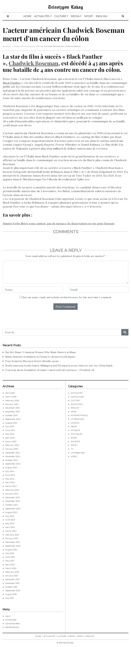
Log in (8, 616)
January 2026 (11, 404)
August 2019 (11, 594)
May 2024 (9, 479)
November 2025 (12, 411)
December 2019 (12, 579)
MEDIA (75, 16)
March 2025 (10, 441)
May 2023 (9, 523)
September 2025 (12, 419)
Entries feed (10, 620)
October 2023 (11, 505)
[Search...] (62, 332)
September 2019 (12, 590)
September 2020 (12, 546)
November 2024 (12, 456)
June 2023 (10, 520)
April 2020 (10, 564)
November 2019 (12, 583)
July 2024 (9, 471)
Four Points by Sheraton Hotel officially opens (32, 361)
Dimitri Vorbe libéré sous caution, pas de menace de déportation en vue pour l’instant (58, 223)
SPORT (88, 16)
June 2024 (10, 475)
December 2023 (12, 497)
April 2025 (10, 438)
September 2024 (13, 464)
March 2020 (10, 568)
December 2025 (12, 408)
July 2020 (9, 553)
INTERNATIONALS (79, 415)
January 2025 (11, 449)
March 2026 (10, 397)
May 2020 (9, 561)
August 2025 (11, 423)
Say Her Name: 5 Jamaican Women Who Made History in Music (40, 352)
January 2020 (11, 575)
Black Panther (58, 46)
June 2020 (10, 557)
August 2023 (11, 512)
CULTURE (60, 16)
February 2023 (12, 535)
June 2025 (10, 430)
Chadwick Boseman (73, 46)
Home (73, 411)
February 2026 (12, 400)
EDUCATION (76, 404)
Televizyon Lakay (65, 7)
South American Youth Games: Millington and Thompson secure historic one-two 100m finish (58, 365)
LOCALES (75, 423)
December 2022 (12, 542)
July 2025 (9, 426)
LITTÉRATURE (77, 419)
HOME (27, 16)
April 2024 (10, 482)
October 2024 (11, 460)
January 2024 (11, 494)
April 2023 (10, 527)
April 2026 (10, 393)
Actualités (48, 46)
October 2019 (11, 587)
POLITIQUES (76, 434)
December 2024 (12, 452)
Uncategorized (77, 452)
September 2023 (12, 508)
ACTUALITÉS (42, 16)
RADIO (74, 438)
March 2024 (11, 486)
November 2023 (12, 501)
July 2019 (9, 598)
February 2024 (12, 490)
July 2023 (9, 516)
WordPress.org (12, 627)
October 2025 (11, 415)
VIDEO (74, 456)
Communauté (77, 397)
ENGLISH (101, 16)
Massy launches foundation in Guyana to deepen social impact (40, 356)
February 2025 (12, 445)
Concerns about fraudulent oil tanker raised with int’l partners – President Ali (49, 370)
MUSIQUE (75, 430)
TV (72, 449)
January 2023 (11, 538)
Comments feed (12, 623)
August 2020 (11, 549)
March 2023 (10, 531)
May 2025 (9, 434)
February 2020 (12, 572)
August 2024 (11, 467)
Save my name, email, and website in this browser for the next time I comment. (67, 297)
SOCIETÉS (75, 441)
